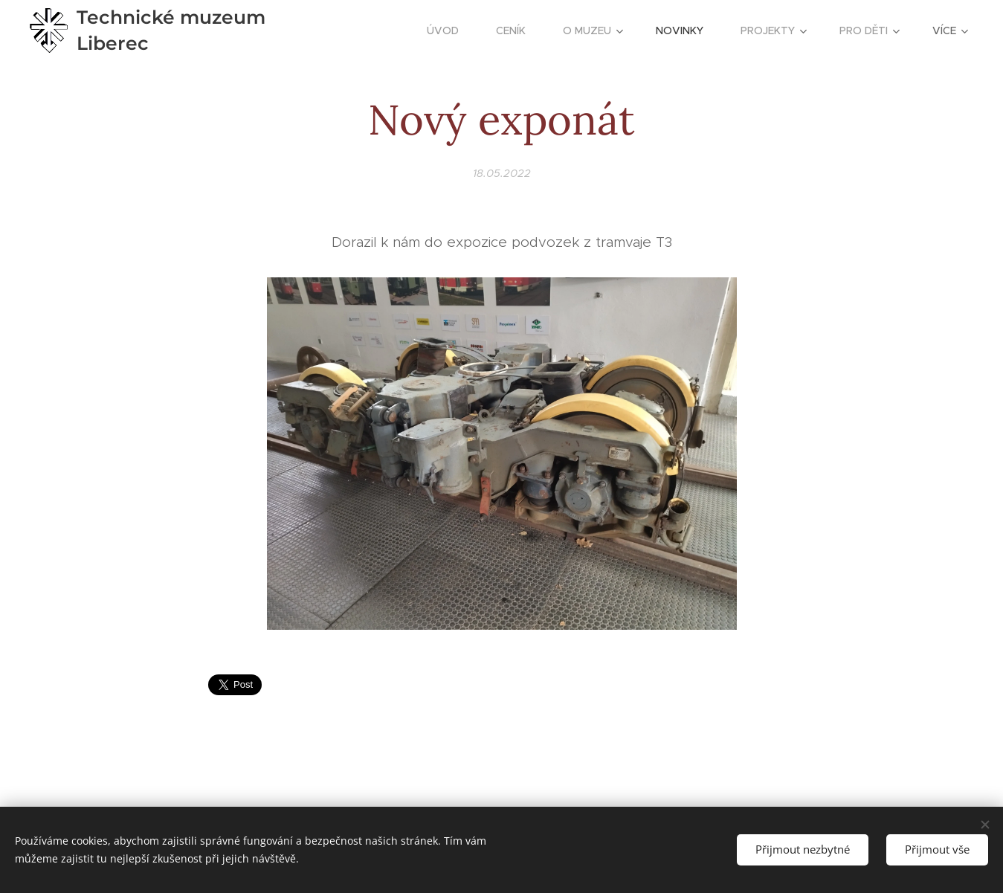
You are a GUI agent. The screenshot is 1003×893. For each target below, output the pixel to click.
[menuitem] (450, 30)
